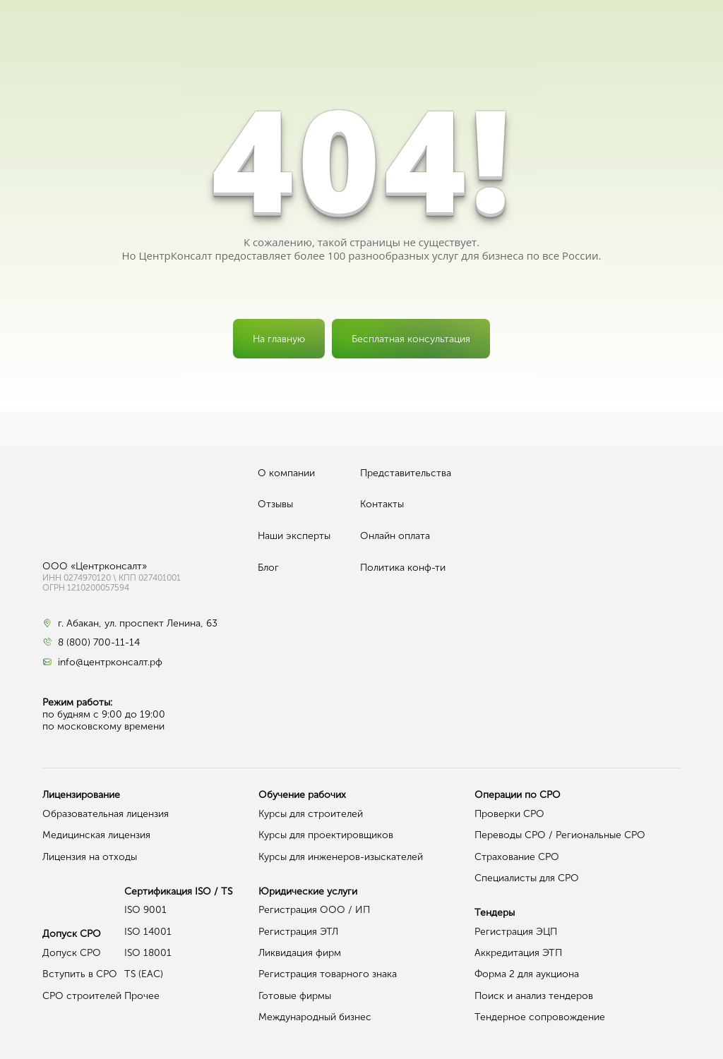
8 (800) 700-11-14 (99, 642)
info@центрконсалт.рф (110, 662)
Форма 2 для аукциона (526, 974)
